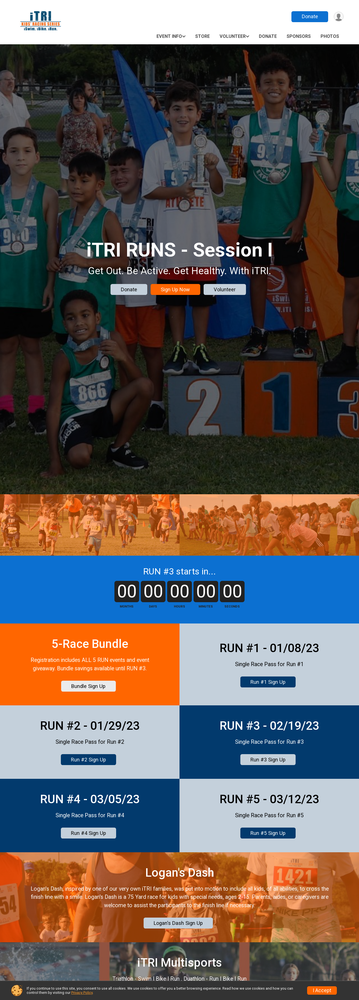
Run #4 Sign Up (88, 885)
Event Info (169, 36)
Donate (309, 16)
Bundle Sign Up (88, 723)
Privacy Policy (82, 992)
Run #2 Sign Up (88, 802)
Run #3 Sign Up (268, 802)
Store (202, 36)
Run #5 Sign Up (268, 885)
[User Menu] (338, 16)
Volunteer (233, 36)
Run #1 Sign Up (268, 719)
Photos (330, 36)
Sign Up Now (175, 289)
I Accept (322, 990)
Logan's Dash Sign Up (178, 980)
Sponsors (299, 36)
